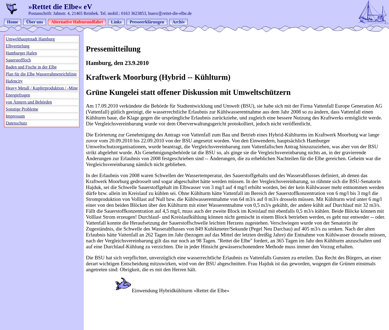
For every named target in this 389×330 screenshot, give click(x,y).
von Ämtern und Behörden (29, 102)
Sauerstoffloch (18, 60)
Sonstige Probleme (22, 109)
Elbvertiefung (17, 46)
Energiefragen (18, 95)
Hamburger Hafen (21, 53)
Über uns (34, 22)
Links (116, 22)
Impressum (15, 116)
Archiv (178, 22)
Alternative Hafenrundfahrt (77, 22)
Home (12, 22)
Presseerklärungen (147, 22)
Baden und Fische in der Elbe (31, 67)
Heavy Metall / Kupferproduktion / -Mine (42, 88)
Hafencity (14, 81)
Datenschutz (16, 123)
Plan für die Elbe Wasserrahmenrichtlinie (41, 74)
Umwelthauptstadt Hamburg (30, 39)
